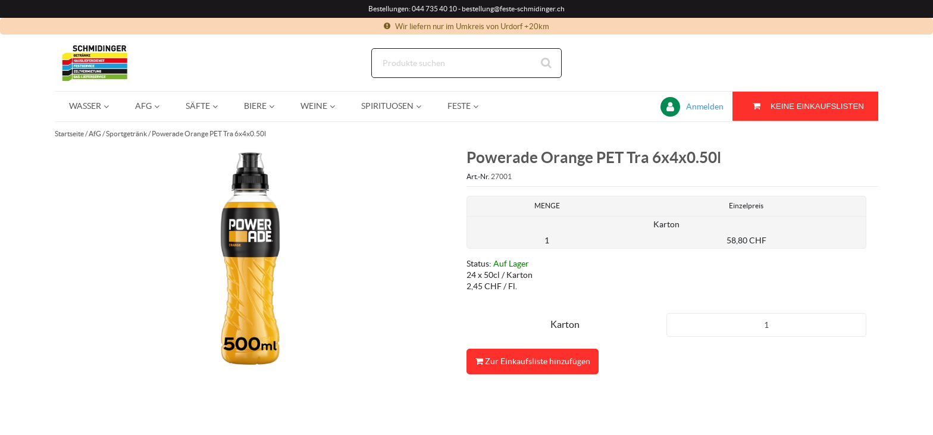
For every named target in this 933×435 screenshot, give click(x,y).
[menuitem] (88, 106)
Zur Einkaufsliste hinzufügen (532, 361)
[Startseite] (111, 62)
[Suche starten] (547, 63)
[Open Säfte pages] (220, 106)
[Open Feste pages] (480, 106)
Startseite (69, 133)
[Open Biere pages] (276, 106)
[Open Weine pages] (337, 106)
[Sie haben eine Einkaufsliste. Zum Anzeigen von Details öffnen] (805, 106)
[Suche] (466, 63)
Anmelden (705, 106)
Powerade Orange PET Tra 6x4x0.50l (209, 133)
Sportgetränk (126, 133)
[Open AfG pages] (161, 106)
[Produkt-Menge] (766, 325)
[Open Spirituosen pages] (423, 106)
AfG (95, 133)
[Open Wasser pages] (111, 106)
